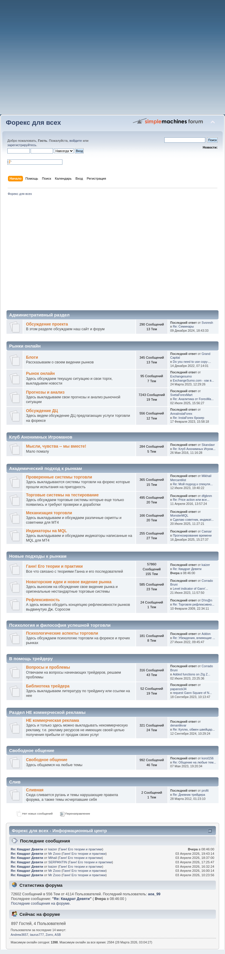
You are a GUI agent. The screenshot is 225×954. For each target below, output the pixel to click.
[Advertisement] (112, 59)
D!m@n (207, 600)
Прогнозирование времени (192, 535)
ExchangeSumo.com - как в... (193, 380)
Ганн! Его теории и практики (54, 566)
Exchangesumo (181, 376)
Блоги (32, 357)
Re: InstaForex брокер (188, 417)
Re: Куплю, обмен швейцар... (194, 729)
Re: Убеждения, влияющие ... (194, 638)
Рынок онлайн (40, 373)
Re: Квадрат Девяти (187, 569)
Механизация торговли (49, 513)
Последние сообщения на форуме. (40, 903)
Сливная (34, 790)
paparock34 (178, 689)
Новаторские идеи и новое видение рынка (68, 582)
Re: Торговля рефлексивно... (193, 604)
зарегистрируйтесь (21, 145)
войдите (76, 140)
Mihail (52, 857)
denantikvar (178, 725)
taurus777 (37, 934)
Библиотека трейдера (48, 686)
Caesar (207, 531)
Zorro (49, 934)
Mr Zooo (54, 853)
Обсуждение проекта (47, 324)
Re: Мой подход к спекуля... (193, 484)
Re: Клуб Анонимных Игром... (194, 449)
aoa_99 (154, 894)
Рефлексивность (43, 600)
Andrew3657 (19, 934)
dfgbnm (207, 496)
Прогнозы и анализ (45, 392)
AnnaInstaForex (181, 413)
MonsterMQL (179, 515)
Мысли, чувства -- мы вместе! (56, 446)
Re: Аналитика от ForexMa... (193, 399)
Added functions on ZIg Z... (191, 674)
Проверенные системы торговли (59, 477)
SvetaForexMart (181, 395)
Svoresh (207, 322)
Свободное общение (46, 760)
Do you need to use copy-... (192, 361)
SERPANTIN (57, 862)
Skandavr (208, 444)
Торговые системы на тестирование (62, 495)
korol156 (208, 758)
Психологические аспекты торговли (62, 633)
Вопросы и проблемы (48, 667)
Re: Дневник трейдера (189, 794)
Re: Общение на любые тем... (194, 762)
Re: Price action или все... (191, 499)
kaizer (206, 565)
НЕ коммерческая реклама (52, 720)
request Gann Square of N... (192, 693)
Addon (206, 634)
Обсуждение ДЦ (42, 411)
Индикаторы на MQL (46, 531)
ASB (57, 934)
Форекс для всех (33, 122)
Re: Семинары (183, 326)
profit (205, 790)
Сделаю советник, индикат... (193, 519)
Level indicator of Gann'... (190, 588)
